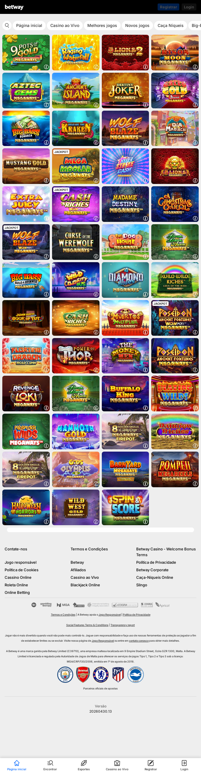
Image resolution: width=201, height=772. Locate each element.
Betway (77, 562)
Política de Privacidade (156, 562)
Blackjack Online (85, 585)
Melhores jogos (102, 25)
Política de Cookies (21, 569)
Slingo (141, 585)
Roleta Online (16, 585)
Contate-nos (16, 549)
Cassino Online (18, 577)
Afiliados (78, 569)
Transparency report (122, 625)
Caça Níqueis (171, 25)
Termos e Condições (89, 549)
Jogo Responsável (110, 614)
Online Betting (17, 592)
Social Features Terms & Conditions (87, 625)
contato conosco (139, 640)
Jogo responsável (20, 562)
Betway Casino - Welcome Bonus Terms (166, 552)
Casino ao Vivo (64, 25)
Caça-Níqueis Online (154, 577)
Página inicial (29, 25)
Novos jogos (137, 25)
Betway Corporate (152, 569)
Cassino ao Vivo (85, 577)
